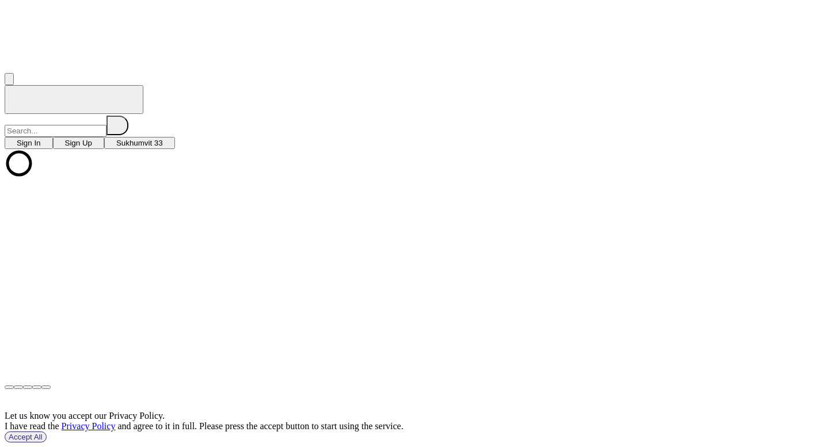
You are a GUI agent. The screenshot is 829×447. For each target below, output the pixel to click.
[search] (117, 125)
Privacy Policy (89, 426)
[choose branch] (29, 143)
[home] (74, 99)
